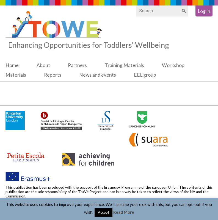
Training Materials (124, 65)
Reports (52, 75)
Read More (123, 212)
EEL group (145, 75)
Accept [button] (103, 212)
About (43, 65)
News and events (97, 75)
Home (12, 65)
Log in (204, 11)
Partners (77, 65)
